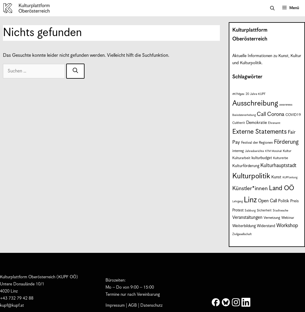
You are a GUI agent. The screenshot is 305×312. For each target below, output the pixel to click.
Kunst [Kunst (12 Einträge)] (276, 177)
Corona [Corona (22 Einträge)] (275, 114)
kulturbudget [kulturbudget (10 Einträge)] (262, 158)
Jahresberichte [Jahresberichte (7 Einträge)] (254, 151)
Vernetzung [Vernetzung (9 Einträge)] (272, 218)
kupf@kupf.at (12, 305)
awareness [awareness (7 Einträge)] (285, 104)
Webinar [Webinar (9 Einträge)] (287, 218)
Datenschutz (151, 305)
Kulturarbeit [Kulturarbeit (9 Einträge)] (241, 158)
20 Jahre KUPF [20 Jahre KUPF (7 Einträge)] (256, 94)
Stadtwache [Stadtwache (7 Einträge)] (280, 210)
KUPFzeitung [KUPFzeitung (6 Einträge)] (290, 177)
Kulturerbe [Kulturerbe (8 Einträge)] (280, 158)
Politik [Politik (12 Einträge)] (283, 201)
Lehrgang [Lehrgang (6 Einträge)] (237, 201)
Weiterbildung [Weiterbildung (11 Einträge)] (244, 226)
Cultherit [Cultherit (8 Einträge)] (238, 123)
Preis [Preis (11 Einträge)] (294, 201)
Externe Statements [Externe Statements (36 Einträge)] (259, 131)
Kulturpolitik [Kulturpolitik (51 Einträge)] (251, 176)
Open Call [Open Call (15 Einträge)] (267, 200)
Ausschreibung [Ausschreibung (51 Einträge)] (255, 103)
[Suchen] (75, 71)
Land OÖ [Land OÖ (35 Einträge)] (281, 188)
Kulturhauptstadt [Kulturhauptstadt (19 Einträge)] (278, 166)
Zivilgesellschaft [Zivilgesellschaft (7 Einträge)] (242, 234)
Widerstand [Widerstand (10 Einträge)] (266, 226)
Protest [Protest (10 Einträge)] (238, 210)
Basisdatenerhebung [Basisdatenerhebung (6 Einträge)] (244, 115)
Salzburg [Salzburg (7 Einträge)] (250, 210)
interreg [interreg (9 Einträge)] (238, 151)
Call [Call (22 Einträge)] (261, 114)
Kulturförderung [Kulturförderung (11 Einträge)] (245, 166)
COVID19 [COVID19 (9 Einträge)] (293, 115)
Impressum (115, 305)
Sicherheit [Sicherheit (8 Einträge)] (264, 210)
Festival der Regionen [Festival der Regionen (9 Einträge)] (257, 143)
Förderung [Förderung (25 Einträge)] (286, 142)
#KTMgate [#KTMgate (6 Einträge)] (238, 94)
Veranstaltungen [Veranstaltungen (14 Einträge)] (247, 217)
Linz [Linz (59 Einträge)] (250, 200)
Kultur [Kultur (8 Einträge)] (287, 151)
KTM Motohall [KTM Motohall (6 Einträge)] (273, 151)
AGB (132, 305)
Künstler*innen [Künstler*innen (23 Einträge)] (250, 188)
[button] (272, 8)
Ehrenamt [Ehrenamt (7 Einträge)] (274, 123)
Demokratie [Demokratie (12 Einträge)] (256, 122)
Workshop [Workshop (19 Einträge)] (287, 226)
